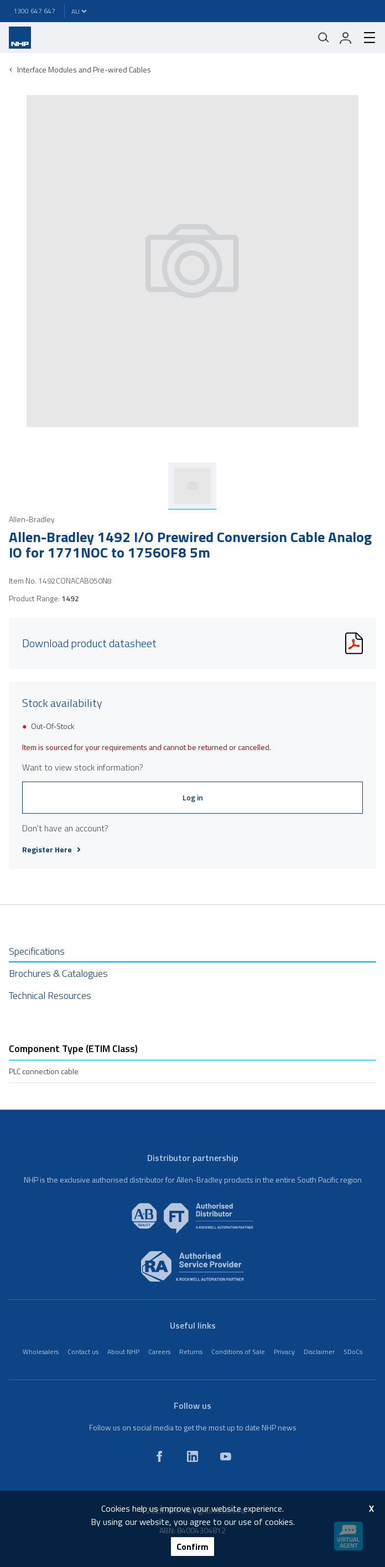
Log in (193, 797)
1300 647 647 (34, 11)
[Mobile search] (323, 37)
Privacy (284, 1351)
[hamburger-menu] (365, 37)
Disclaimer (319, 1351)
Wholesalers (41, 1351)
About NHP (123, 1351)
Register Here (51, 849)
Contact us (82, 1351)
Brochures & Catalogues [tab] (58, 973)
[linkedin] (192, 1456)
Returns (190, 1351)
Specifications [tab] (37, 951)
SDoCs (353, 1351)
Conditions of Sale (238, 1351)
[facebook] (159, 1456)
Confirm (192, 1546)
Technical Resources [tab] (50, 995)
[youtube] (225, 1456)
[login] (345, 37)
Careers (159, 1351)
